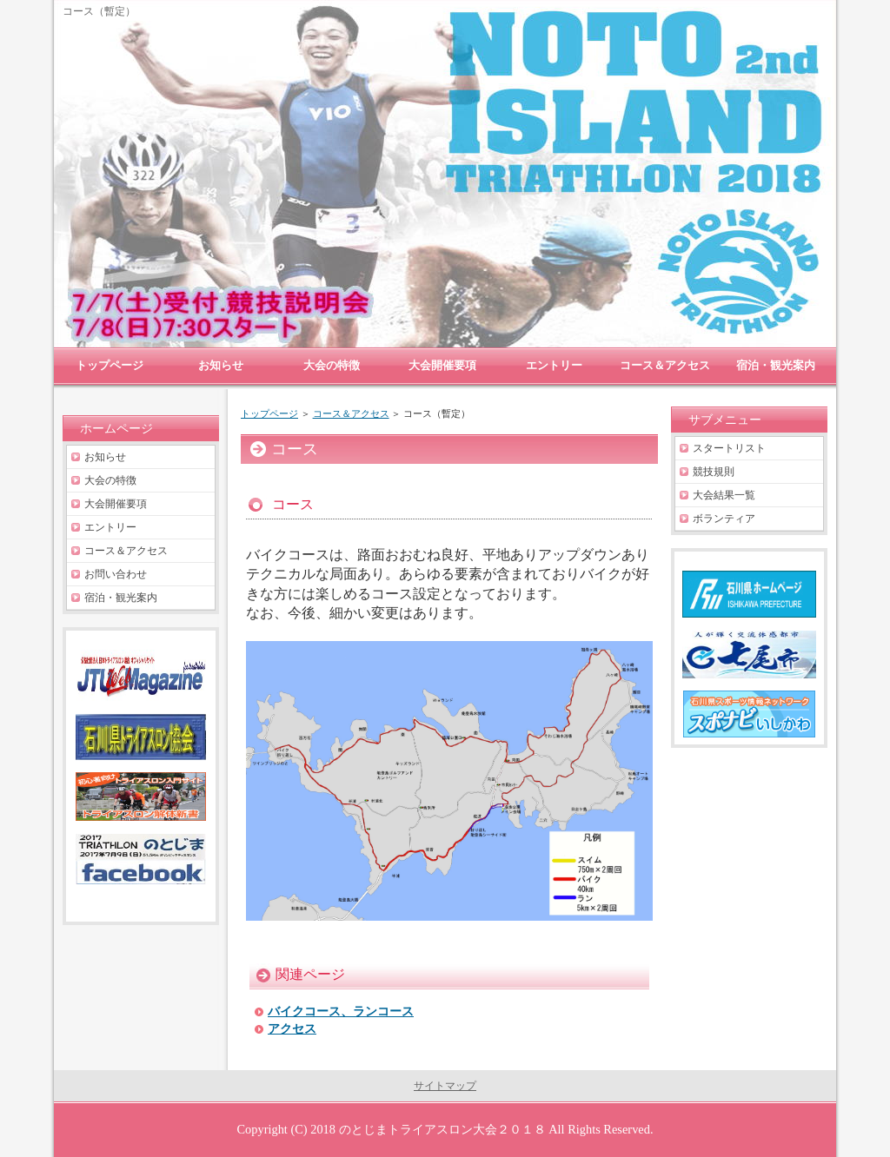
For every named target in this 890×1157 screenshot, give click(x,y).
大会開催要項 (115, 504)
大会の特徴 (110, 480)
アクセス (292, 1028)
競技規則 (713, 472)
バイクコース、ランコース (341, 1011)
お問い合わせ (115, 574)
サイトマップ (445, 1086)
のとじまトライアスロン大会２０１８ (442, 1129)
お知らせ (105, 457)
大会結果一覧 (724, 495)
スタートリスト (729, 448)
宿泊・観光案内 (120, 598)
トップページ (269, 413)
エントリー (110, 527)
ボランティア (724, 518)
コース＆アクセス (351, 413)
